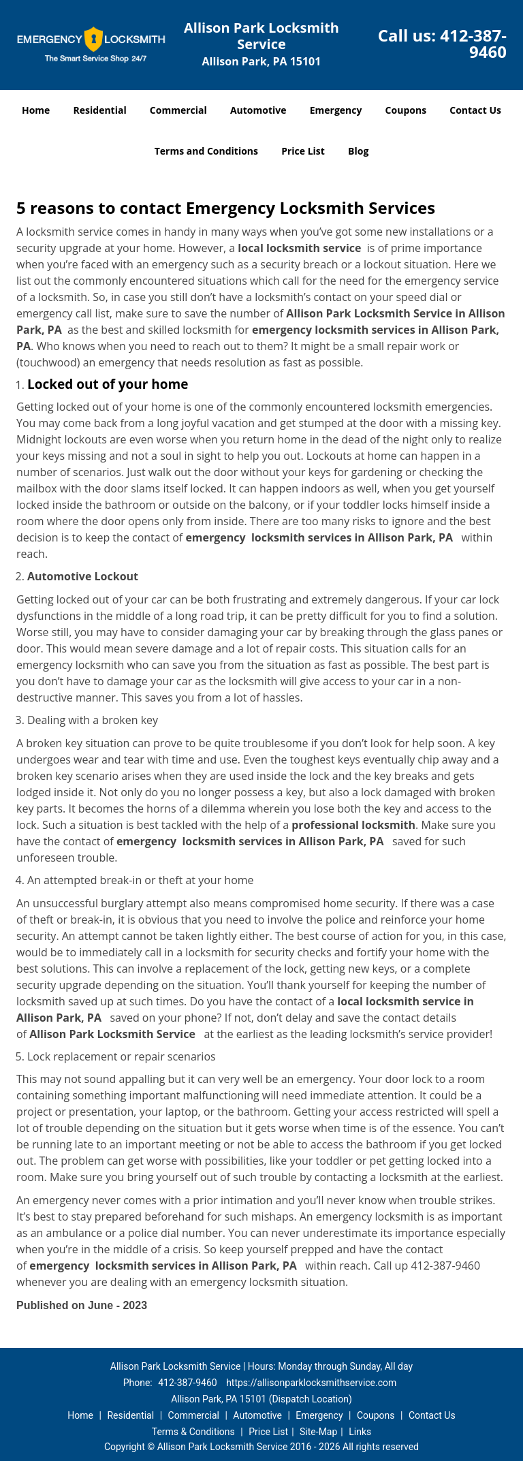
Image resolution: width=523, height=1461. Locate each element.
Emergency (336, 110)
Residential (100, 110)
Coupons (405, 110)
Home (36, 110)
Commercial (178, 110)
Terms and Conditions (206, 150)
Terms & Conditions (193, 1431)
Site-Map (318, 1431)
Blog (358, 150)
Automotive (258, 110)
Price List (303, 150)
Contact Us (475, 110)
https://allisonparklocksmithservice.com (311, 1382)
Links (360, 1431)
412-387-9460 (473, 43)
